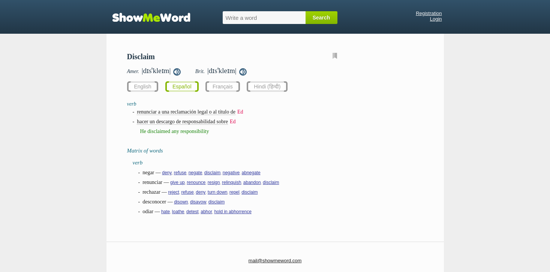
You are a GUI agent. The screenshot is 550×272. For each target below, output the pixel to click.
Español (182, 87)
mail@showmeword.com (275, 260)
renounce (196, 182)
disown (181, 202)
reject (173, 192)
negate (195, 172)
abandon (252, 182)
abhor (206, 211)
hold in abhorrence (232, 211)
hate (165, 211)
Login (436, 19)
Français (223, 87)
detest (192, 211)
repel (234, 192)
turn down (218, 192)
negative (231, 172)
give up (177, 182)
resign (214, 182)
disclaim (212, 172)
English (142, 87)
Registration (429, 13)
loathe (178, 211)
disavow (198, 202)
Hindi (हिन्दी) (267, 87)
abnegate (251, 172)
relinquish (231, 182)
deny (167, 172)
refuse (180, 172)
